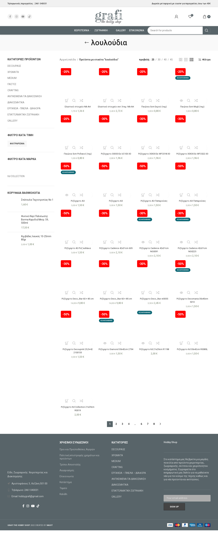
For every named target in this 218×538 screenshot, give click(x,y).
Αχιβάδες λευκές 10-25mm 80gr (36, 238)
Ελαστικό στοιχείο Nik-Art (77, 105)
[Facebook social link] (10, 16)
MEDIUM (12, 78)
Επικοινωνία (67, 484)
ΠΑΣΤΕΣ (11, 84)
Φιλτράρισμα (17, 143)
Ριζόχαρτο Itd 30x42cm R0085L (193, 356)
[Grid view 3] (186, 60)
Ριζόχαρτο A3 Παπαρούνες (154, 207)
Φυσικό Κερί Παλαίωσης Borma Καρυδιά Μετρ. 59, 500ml (35, 219)
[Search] (179, 30)
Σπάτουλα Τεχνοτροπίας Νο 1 (37, 199)
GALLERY (12, 120)
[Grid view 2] (180, 60)
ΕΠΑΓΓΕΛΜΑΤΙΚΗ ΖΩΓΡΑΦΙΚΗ (23, 114)
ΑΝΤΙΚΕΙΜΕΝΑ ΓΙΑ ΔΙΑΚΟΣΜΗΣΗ (24, 96)
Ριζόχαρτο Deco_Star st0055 (154, 305)
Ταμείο (63, 495)
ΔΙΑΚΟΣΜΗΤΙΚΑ (15, 102)
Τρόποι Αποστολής (70, 472)
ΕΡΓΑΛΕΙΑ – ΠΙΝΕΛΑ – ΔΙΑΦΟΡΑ (129, 480)
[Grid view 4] (191, 60)
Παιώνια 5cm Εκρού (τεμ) (154, 105)
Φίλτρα (206, 59)
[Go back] (86, 42)
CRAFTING (13, 90)
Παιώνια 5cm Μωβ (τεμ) (193, 105)
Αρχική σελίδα (68, 59)
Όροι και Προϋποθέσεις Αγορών (77, 457)
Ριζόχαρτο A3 (77, 207)
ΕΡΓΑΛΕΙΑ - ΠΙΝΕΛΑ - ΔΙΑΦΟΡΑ (24, 108)
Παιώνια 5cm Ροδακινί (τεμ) (77, 156)
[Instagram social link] (16, 16)
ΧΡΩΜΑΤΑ (13, 72)
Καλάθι (63, 501)
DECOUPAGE (14, 66)
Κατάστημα (66, 489)
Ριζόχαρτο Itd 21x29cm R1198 (154, 356)
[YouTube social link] (23, 16)
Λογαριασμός (67, 478)
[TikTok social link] (29, 16)
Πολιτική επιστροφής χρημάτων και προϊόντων (79, 465)
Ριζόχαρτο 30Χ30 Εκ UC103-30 (116, 156)
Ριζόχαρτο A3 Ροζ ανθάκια (77, 254)
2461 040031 (41, 3)
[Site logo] (109, 16)
